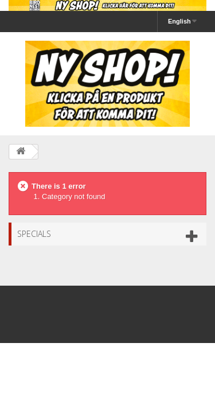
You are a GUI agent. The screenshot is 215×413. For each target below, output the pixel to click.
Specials (34, 233)
